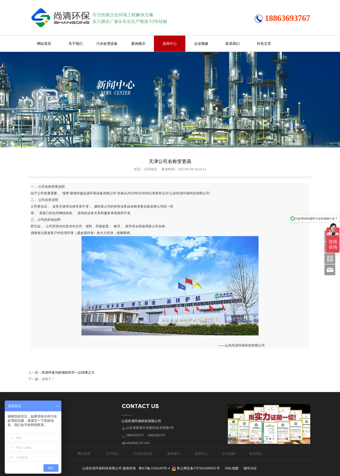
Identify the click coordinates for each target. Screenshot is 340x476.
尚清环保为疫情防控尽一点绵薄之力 (68, 372)
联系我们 (232, 44)
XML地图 (231, 468)
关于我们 (75, 44)
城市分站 (250, 468)
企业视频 (201, 44)
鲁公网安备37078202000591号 (198, 468)
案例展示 (138, 44)
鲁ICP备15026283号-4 (154, 468)
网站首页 (44, 44)
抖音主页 (264, 44)
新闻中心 (170, 44)
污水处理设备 (107, 44)
